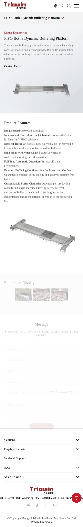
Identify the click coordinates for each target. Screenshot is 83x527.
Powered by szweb (41, 522)
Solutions (9, 439)
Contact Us (13, 67)
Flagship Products (14, 449)
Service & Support (15, 458)
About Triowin (12, 476)
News (7, 467)
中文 (59, 6)
